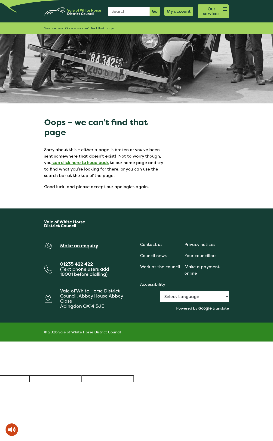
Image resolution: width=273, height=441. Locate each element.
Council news (153, 255)
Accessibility (152, 284)
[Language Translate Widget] (194, 296)
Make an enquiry (79, 245)
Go (154, 11)
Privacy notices (199, 244)
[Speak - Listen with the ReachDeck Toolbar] (12, 429)
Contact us (151, 244)
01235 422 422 (76, 264)
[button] (213, 11)
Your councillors (200, 255)
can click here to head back (80, 162)
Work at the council (160, 267)
